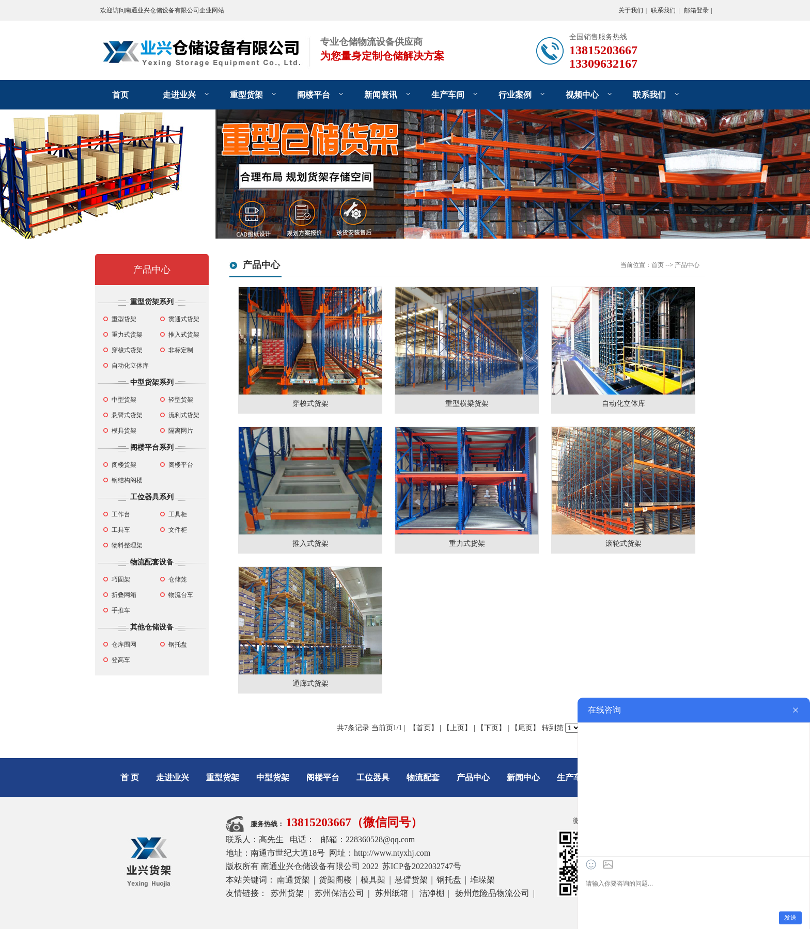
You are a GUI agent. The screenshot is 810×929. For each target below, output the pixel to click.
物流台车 (180, 595)
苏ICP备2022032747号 (421, 866)
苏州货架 (287, 893)
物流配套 (423, 777)
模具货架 (124, 430)
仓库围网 (124, 644)
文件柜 (177, 529)
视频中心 (582, 94)
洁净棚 (431, 893)
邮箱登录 (696, 10)
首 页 (129, 777)
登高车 (121, 660)
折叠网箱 (124, 595)
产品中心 (151, 269)
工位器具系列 (152, 497)
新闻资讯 (380, 94)
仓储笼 (177, 579)
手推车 (121, 610)
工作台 (121, 514)
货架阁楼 (335, 879)
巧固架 (121, 579)
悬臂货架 (411, 879)
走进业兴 (179, 94)
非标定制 (180, 350)
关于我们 (630, 10)
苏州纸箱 (391, 893)
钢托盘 (177, 644)
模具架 (373, 879)
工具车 (121, 529)
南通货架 (293, 879)
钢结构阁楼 (127, 480)
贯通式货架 (183, 319)
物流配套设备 (152, 562)
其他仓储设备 (152, 627)
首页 (120, 94)
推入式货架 (183, 334)
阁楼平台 (313, 94)
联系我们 (663, 10)
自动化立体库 (130, 365)
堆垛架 (482, 879)
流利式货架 (183, 415)
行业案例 (515, 94)
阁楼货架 (124, 464)
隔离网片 (180, 430)
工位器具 (373, 777)
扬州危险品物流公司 (492, 893)
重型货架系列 (152, 302)
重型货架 (246, 94)
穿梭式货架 (127, 350)
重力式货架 (127, 334)
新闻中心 (523, 777)
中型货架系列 (152, 382)
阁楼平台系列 (152, 447)
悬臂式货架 (127, 415)
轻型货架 (180, 399)
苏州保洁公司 (339, 893)
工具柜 (177, 514)
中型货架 (124, 399)
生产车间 (447, 94)
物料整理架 (127, 545)
